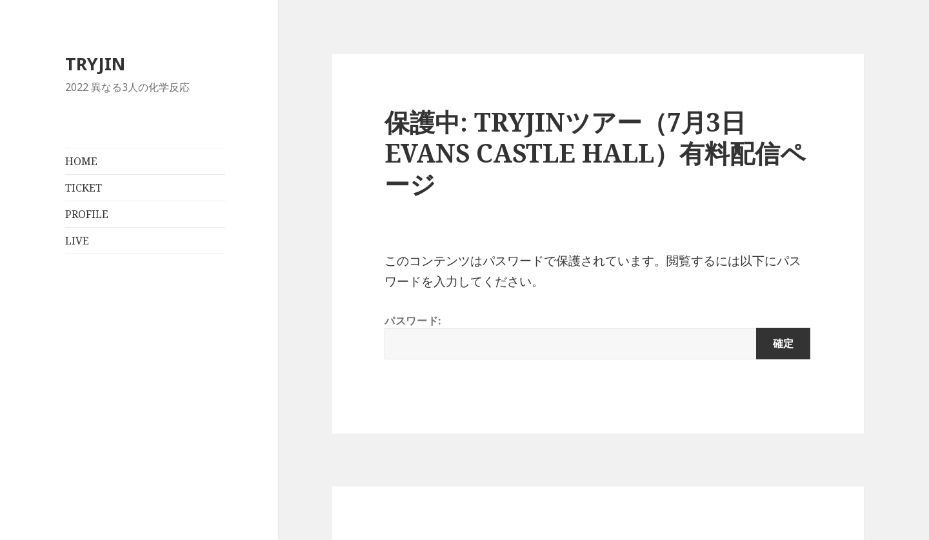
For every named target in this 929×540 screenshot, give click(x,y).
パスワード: (597, 336)
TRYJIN (95, 63)
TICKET (83, 188)
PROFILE (86, 214)
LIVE (77, 241)
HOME (81, 161)
